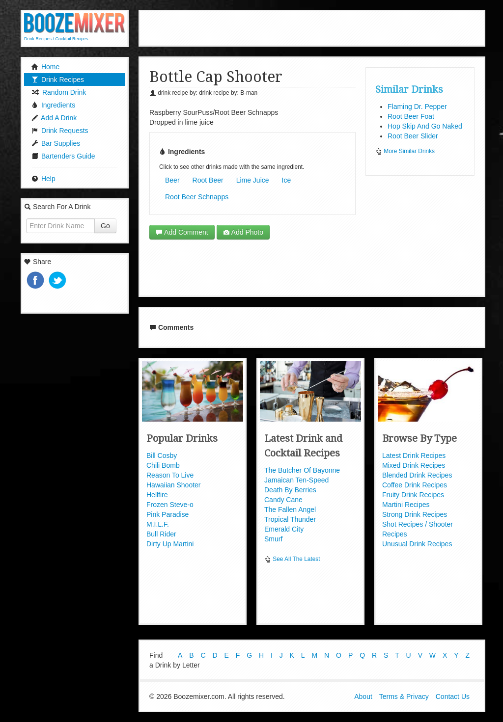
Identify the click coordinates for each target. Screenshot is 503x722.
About (363, 696)
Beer (172, 180)
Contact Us (453, 696)
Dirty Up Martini (170, 544)
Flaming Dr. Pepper (417, 106)
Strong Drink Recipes (414, 514)
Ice (286, 180)
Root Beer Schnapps (196, 197)
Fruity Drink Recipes (413, 495)
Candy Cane (283, 500)
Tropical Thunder (290, 519)
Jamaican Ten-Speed (296, 480)
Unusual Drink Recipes (417, 544)
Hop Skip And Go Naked (425, 126)
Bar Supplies (55, 143)
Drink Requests (59, 130)
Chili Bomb (163, 465)
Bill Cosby (161, 455)
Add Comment (182, 232)
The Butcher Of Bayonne (302, 470)
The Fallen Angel (290, 509)
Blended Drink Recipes (417, 475)
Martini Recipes (405, 504)
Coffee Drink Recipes (414, 485)
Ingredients (53, 105)
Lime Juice (252, 180)
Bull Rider (161, 534)
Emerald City (284, 529)
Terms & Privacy (404, 696)
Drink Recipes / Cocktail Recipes (56, 38)
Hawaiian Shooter (173, 485)
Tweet (58, 281)
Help (43, 179)
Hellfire (157, 495)
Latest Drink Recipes (414, 455)
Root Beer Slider (413, 136)
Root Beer (208, 180)
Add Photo (243, 232)
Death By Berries (290, 490)
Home (45, 67)
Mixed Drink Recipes (413, 465)
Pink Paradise (167, 514)
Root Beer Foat (411, 116)
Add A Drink (54, 118)
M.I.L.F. (157, 524)
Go (105, 226)
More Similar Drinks (405, 151)
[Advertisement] (312, 27)
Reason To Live (170, 475)
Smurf (273, 539)
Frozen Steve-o (170, 504)
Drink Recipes (57, 79)
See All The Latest (292, 559)
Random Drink (58, 92)
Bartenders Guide (63, 156)
